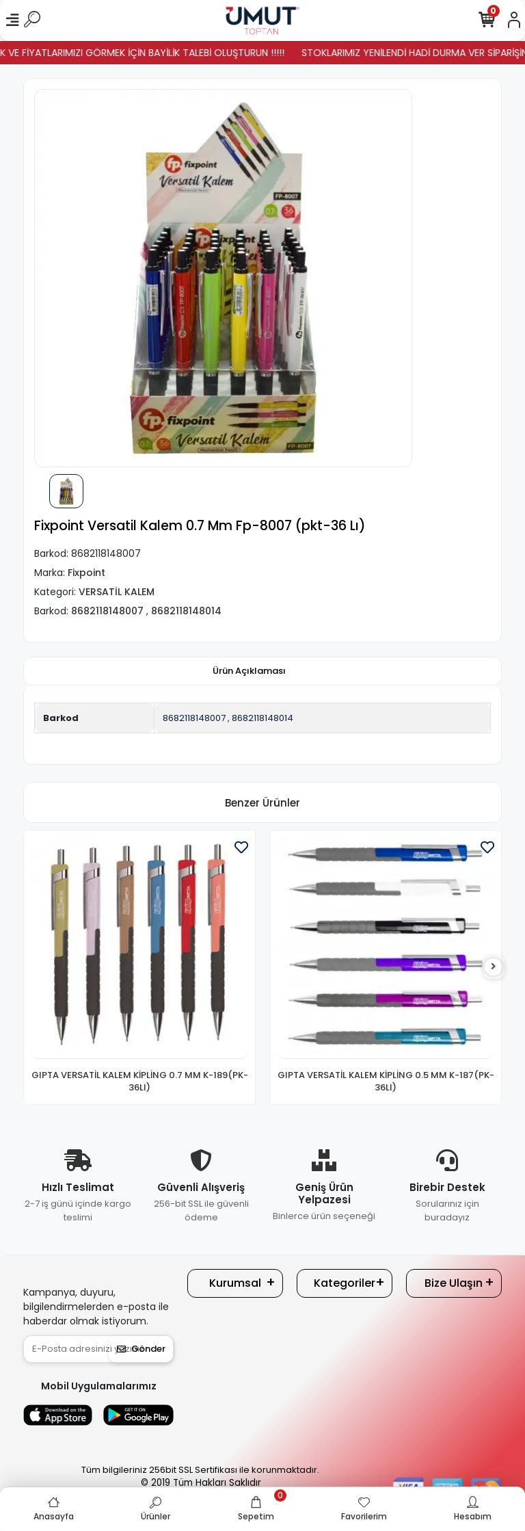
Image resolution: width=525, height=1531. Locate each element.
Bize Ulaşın (454, 1283)
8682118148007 (194, 717)
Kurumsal (235, 1283)
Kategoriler (344, 1283)
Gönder (141, 1348)
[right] (493, 967)
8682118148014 (262, 717)
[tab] (249, 671)
